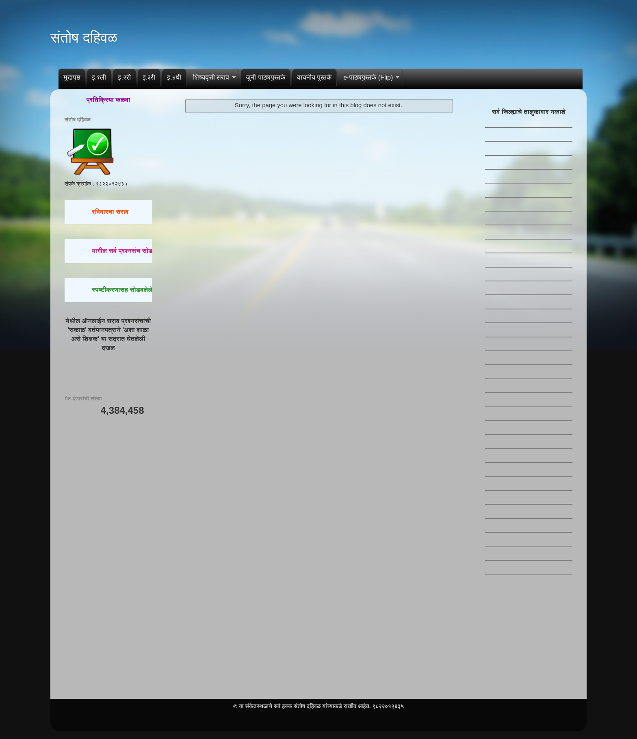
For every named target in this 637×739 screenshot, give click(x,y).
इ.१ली (99, 77)
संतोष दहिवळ (83, 37)
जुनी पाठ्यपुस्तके (265, 77)
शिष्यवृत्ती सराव (211, 77)
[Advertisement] (108, 550)
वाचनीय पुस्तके (314, 77)
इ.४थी (174, 77)
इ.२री (124, 77)
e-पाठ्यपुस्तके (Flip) (368, 77)
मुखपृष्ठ (71, 77)
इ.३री (149, 77)
